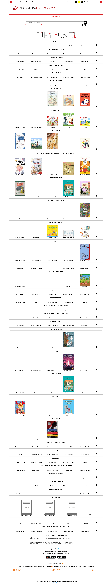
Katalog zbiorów (56, 16)
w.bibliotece (49, 566)
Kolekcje (40, 24)
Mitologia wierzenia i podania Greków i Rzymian (37, 542)
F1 (92, 1)
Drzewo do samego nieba (69, 543)
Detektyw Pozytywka (68, 542)
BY (82, 1)
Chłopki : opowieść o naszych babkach (54, 542)
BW (76, 1)
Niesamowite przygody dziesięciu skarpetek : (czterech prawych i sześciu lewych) (43, 539)
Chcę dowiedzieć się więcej (49, 582)
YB (79, 1)
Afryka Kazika (67, 538)
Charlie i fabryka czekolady (34, 543)
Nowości (16, 1)
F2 (96, 1)
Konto (33, 1)
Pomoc (28, 1)
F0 (90, 1)
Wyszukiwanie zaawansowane (32, 24)
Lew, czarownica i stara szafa (34, 538)
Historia (22, 1)
